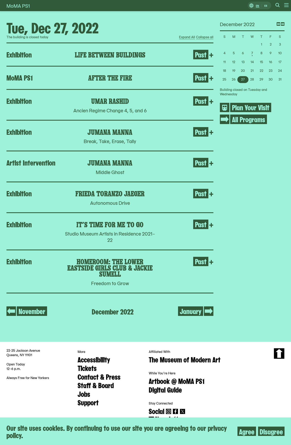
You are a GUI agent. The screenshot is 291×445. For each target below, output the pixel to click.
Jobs (84, 393)
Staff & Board (96, 385)
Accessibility (94, 359)
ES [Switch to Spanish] (265, 5)
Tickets (87, 367)
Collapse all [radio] (204, 37)
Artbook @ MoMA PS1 (177, 380)
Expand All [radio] (187, 37)
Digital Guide (165, 389)
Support (88, 402)
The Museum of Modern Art (184, 359)
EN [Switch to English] (257, 5)
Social (156, 411)
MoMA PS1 (18, 5)
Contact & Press (99, 376)
